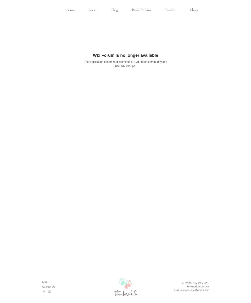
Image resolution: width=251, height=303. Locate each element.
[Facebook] (44, 292)
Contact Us (48, 286)
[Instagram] (49, 292)
